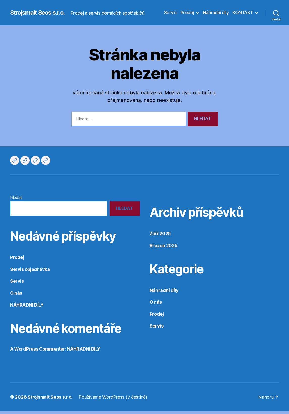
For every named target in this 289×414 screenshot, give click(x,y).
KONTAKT (243, 14)
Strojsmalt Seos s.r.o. (39, 10)
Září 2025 (160, 236)
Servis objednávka (30, 272)
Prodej (187, 14)
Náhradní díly (216, 14)
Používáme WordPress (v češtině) (114, 399)
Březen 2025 (164, 248)
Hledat (16, 200)
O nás (16, 295)
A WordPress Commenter (37, 351)
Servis (170, 14)
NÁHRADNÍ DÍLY (26, 307)
